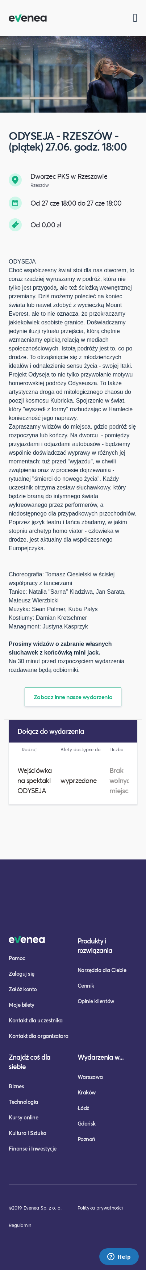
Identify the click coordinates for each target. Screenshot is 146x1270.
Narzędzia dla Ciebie (102, 969)
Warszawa (90, 1076)
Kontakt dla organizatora (38, 1035)
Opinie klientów (96, 1001)
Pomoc (17, 958)
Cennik (86, 985)
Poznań (86, 1139)
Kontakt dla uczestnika (36, 1020)
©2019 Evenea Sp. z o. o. (35, 1207)
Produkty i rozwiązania (95, 945)
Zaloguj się (21, 973)
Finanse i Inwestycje (33, 1148)
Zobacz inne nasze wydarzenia (73, 697)
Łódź (83, 1107)
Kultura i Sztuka (27, 1132)
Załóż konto (23, 989)
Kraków (87, 1092)
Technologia (23, 1101)
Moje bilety (21, 1004)
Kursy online (23, 1117)
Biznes (16, 1086)
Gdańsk (87, 1123)
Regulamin (20, 1225)
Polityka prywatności (100, 1207)
